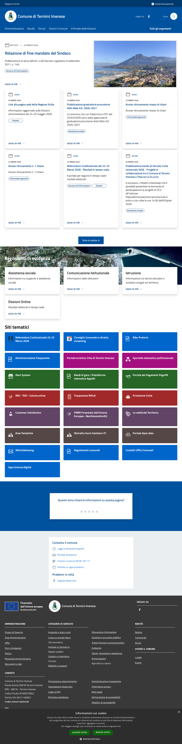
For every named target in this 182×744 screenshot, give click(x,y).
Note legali (97, 692)
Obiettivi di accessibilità (103, 702)
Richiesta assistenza (58, 697)
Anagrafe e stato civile (59, 632)
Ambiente (96, 648)
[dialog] (91, 726)
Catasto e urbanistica (58, 656)
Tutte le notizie (91, 240)
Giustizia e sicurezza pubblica (106, 637)
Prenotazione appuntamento (62, 681)
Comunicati (140, 637)
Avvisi (14, 94)
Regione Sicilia (12, 4)
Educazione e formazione (104, 632)
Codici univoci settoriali (17, 701)
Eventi (138, 662)
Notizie (14, 45)
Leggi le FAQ (54, 692)
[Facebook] (148, 16)
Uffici (7, 643)
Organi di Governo (14, 632)
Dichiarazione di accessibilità (106, 697)
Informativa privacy (101, 686)
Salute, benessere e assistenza (107, 653)
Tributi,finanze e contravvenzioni (108, 642)
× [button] (179, 712)
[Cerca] (173, 16)
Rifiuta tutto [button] (103, 732)
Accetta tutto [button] (79, 732)
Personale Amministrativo (18, 658)
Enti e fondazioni (13, 648)
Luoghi (138, 657)
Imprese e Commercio (59, 647)
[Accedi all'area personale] (162, 3)
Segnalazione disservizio (60, 686)
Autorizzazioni (99, 658)
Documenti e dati (13, 664)
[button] (91, 739)
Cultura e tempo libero (59, 637)
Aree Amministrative (15, 637)
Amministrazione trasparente (106, 681)
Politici (8, 653)
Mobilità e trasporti (57, 666)
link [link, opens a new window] (119, 726)
